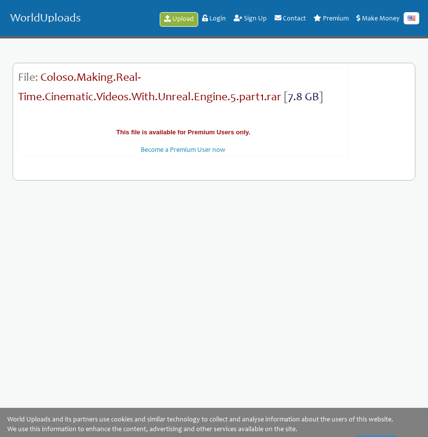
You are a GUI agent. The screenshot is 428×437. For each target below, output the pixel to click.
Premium (331, 18)
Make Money (378, 18)
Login (214, 18)
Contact (290, 18)
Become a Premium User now (183, 150)
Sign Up (250, 18)
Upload (179, 19)
